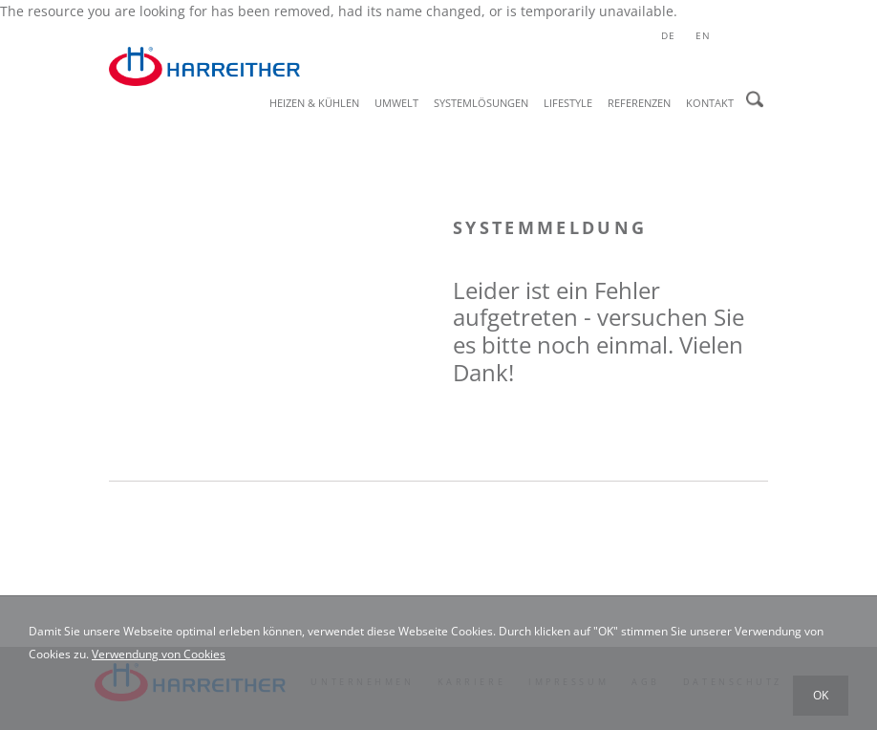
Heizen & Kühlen (314, 103)
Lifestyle (568, 103)
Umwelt (396, 103)
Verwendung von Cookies (158, 654)
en (703, 35)
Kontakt (710, 103)
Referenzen (639, 103)
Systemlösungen (481, 103)
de (668, 35)
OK (820, 695)
